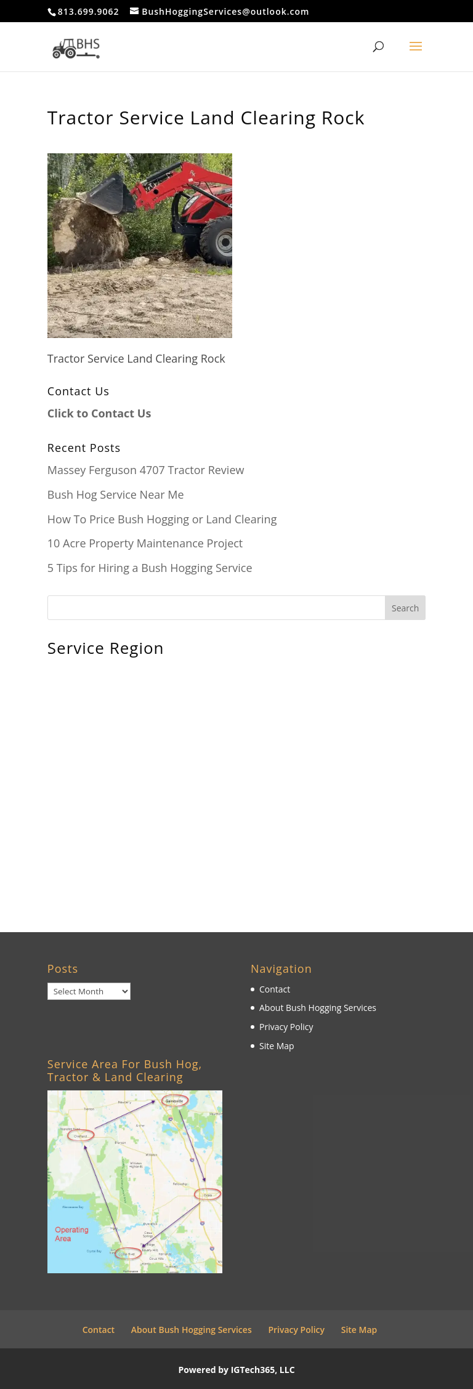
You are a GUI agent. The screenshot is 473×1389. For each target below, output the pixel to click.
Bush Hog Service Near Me (115, 494)
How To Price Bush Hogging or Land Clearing (162, 519)
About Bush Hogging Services (317, 1007)
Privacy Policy (286, 1027)
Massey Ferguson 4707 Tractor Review (146, 469)
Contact (274, 989)
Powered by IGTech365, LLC (236, 1369)
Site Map (276, 1046)
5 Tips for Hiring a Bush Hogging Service (150, 567)
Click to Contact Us (99, 413)
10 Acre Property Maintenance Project (145, 543)
